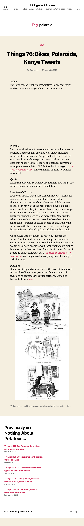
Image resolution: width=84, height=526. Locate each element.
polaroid (52, 414)
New (42, 45)
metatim (35, 78)
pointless (44, 414)
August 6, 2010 (51, 78)
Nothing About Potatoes (42, 5)
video (69, 414)
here (31, 287)
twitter (63, 414)
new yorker (35, 414)
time (58, 414)
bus (14, 414)
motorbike (26, 414)
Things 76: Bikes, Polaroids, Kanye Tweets (42, 62)
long (19, 414)
